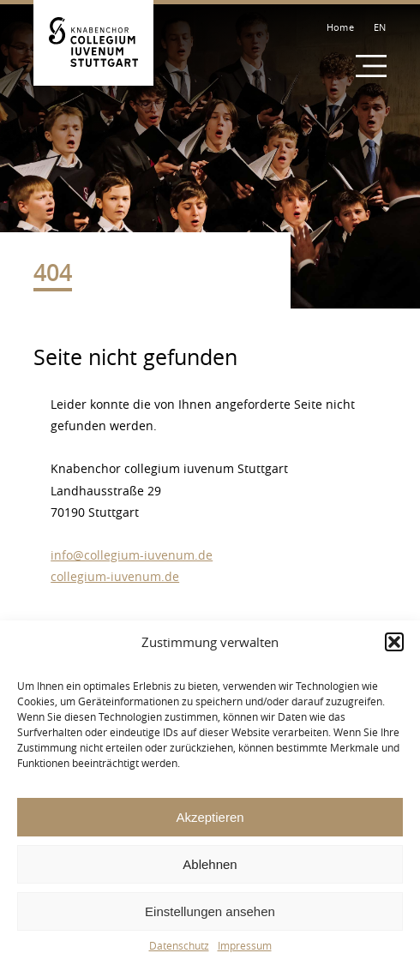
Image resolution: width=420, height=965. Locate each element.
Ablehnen (210, 864)
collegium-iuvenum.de (115, 576)
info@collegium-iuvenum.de (132, 555)
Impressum (245, 945)
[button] (394, 641)
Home (340, 27)
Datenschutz (179, 945)
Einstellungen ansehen (210, 911)
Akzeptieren (209, 817)
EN (380, 27)
